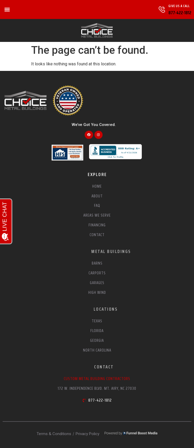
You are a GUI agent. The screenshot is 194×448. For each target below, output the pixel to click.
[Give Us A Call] (162, 9)
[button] (7, 9)
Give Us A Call (179, 6)
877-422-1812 (179, 12)
